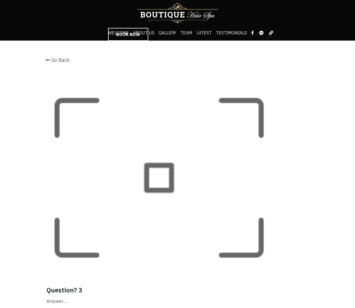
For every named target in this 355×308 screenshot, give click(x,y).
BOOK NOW (128, 34)
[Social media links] (252, 33)
